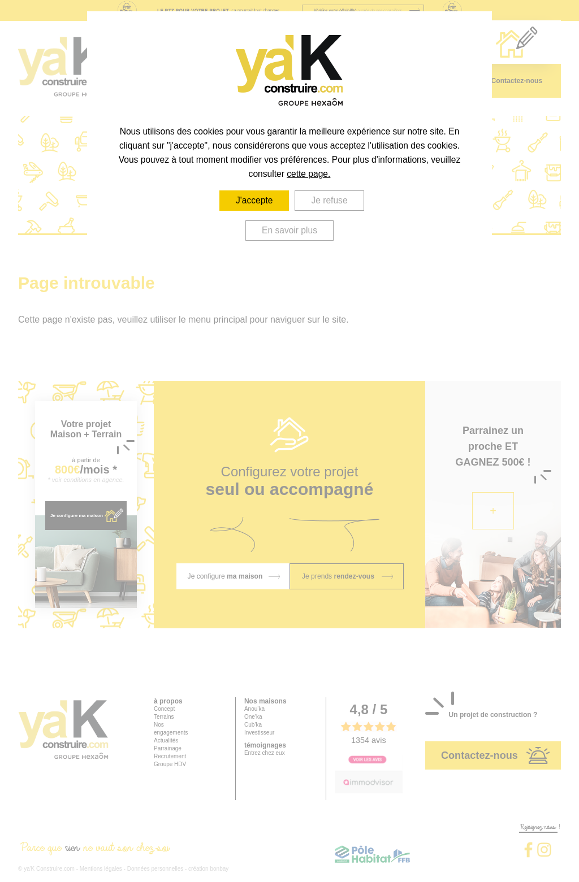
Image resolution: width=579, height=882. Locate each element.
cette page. (308, 174)
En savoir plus (289, 229)
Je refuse (330, 200)
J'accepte (254, 200)
